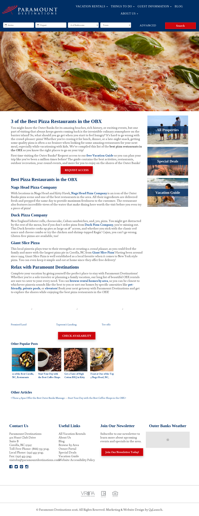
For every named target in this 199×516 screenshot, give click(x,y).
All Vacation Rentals (72, 434)
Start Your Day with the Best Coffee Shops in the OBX (97, 397)
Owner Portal (67, 448)
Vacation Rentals (92, 6)
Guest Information (155, 6)
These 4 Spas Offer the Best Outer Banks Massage (38, 397)
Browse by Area (69, 445)
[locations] (115, 25)
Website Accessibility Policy (77, 460)
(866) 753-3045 (40, 448)
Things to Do (122, 6)
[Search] (180, 25)
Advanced (148, 25)
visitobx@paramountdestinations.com (34, 460)
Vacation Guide (69, 456)
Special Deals (67, 452)
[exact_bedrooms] (83, 25)
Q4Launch (155, 509)
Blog (179, 6)
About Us (129, 13)
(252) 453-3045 (35, 452)
